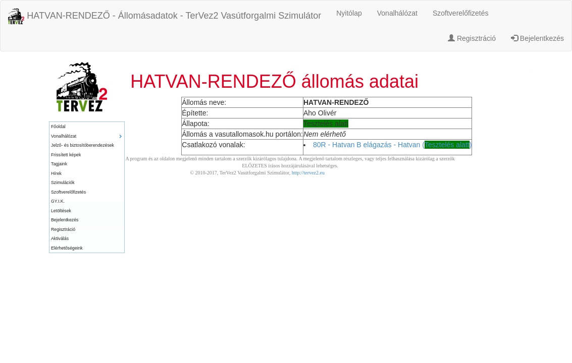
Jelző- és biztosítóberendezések (82, 145)
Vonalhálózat (397, 13)
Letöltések (61, 210)
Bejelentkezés (537, 38)
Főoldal (58, 126)
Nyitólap (349, 13)
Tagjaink (59, 163)
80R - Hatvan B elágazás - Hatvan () (392, 145)
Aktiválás (60, 238)
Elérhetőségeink (67, 248)
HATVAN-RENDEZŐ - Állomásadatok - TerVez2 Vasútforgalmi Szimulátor (164, 16)
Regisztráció (472, 38)
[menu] (87, 187)
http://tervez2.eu (308, 172)
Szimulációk (63, 182)
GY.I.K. (58, 201)
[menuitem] (86, 127)
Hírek (56, 173)
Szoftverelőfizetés (461, 13)
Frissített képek (66, 154)
